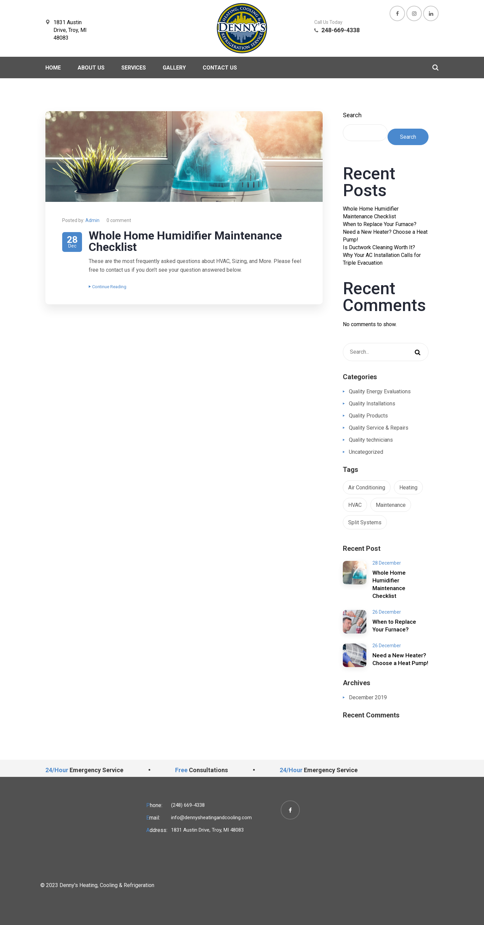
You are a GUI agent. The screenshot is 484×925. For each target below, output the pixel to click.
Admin (92, 220)
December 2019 (368, 697)
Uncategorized (366, 452)
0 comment (119, 220)
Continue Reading (107, 286)
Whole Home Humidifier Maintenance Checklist (185, 241)
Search (352, 115)
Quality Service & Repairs (378, 428)
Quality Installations (372, 403)
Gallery (174, 67)
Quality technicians (371, 440)
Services (133, 67)
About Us (91, 67)
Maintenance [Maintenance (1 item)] (391, 505)
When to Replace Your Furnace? (379, 224)
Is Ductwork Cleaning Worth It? (379, 247)
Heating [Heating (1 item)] (408, 487)
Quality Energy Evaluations (380, 391)
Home (53, 67)
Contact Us (220, 67)
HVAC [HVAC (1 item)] (355, 505)
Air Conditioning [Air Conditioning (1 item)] (366, 487)
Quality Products (368, 415)
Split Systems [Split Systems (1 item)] (364, 522)
